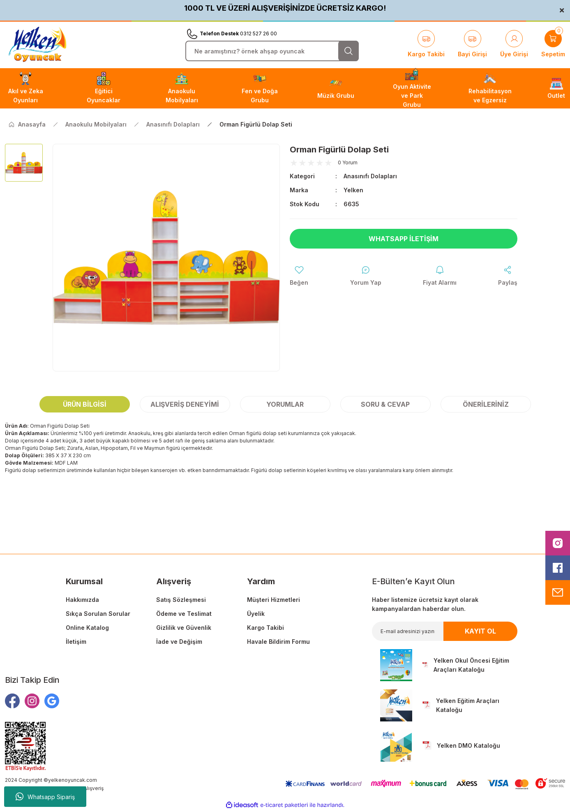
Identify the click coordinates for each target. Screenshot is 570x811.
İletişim (76, 641)
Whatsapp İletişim (403, 239)
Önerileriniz (486, 404)
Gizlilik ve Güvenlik (183, 627)
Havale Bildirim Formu (278, 641)
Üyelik (256, 613)
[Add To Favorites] (299, 276)
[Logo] (37, 44)
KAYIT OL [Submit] (480, 631)
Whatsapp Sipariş (45, 796)
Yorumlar (285, 404)
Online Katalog (87, 627)
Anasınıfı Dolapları (370, 176)
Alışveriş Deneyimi (184, 404)
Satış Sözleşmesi (181, 599)
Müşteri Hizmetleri (273, 599)
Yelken (353, 190)
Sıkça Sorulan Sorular (98, 613)
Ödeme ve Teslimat (184, 613)
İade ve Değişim (179, 641)
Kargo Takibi (265, 627)
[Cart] (553, 44)
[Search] (272, 51)
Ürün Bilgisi (84, 404)
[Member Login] (514, 44)
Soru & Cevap (385, 404)
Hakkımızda (82, 599)
